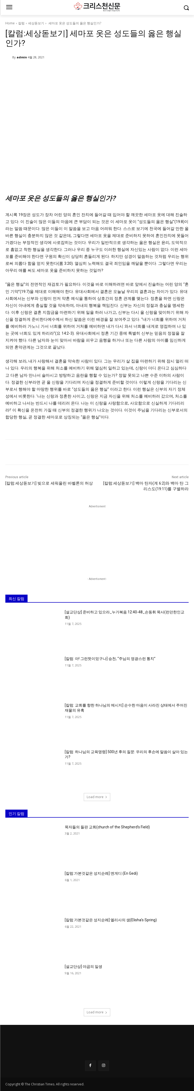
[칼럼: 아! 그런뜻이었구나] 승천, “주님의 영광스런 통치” (110, 658)
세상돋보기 (36, 23)
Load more (97, 797)
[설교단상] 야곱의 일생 (83, 967)
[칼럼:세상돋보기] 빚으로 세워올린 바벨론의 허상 (49, 483)
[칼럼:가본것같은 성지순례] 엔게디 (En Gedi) (101, 873)
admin (22, 57)
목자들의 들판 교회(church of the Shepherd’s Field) (107, 827)
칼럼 (21, 23)
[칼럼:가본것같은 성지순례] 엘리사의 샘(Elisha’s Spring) (111, 920)
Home (10, 23)
